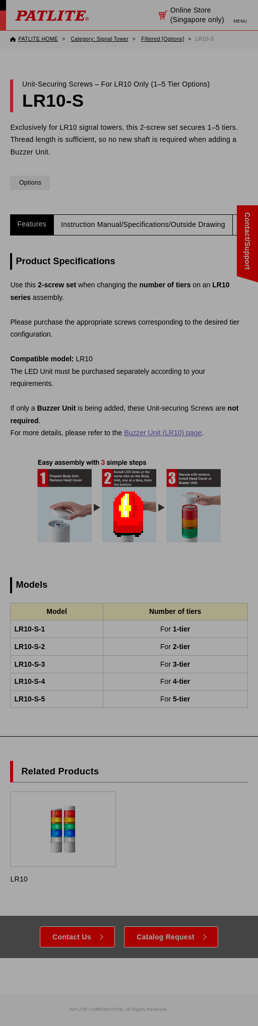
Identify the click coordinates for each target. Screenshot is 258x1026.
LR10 (62, 837)
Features (31, 224)
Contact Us (71, 937)
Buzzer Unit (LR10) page (163, 433)
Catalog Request (166, 937)
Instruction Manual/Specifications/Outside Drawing (143, 224)
